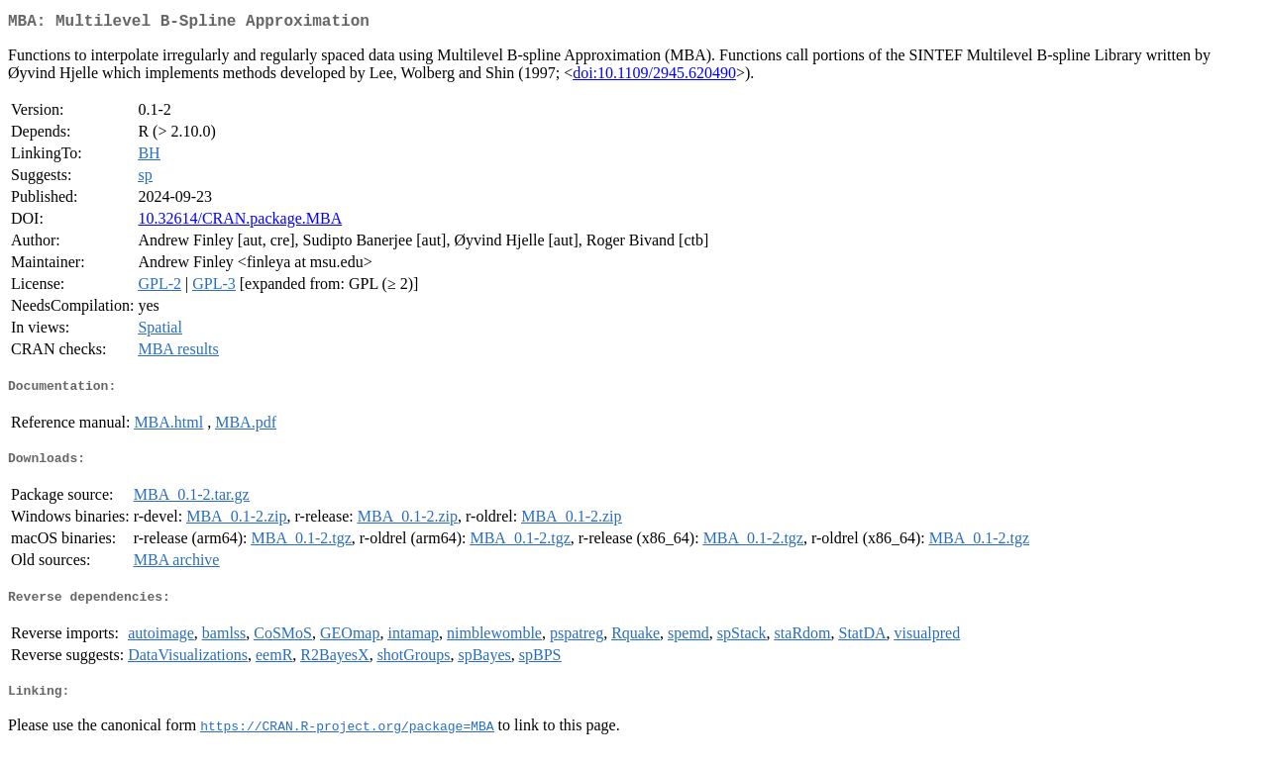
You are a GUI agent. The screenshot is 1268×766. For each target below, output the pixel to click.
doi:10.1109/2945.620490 (654, 76)
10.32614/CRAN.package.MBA (240, 222)
